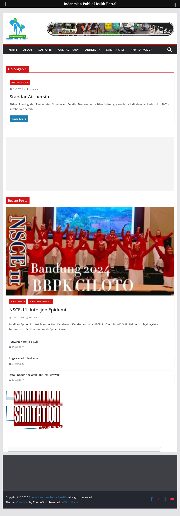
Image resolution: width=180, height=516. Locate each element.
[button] (98, 49)
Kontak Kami (115, 49)
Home (13, 49)
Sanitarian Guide (19, 82)
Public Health (18, 301)
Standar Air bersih (29, 96)
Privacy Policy (141, 49)
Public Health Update (41, 301)
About (27, 49)
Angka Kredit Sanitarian (24, 358)
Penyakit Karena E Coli (23, 341)
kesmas (34, 89)
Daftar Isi (45, 49)
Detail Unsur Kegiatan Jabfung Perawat (34, 375)
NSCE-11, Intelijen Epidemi (37, 309)
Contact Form (68, 49)
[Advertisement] (90, 164)
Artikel (90, 49)
